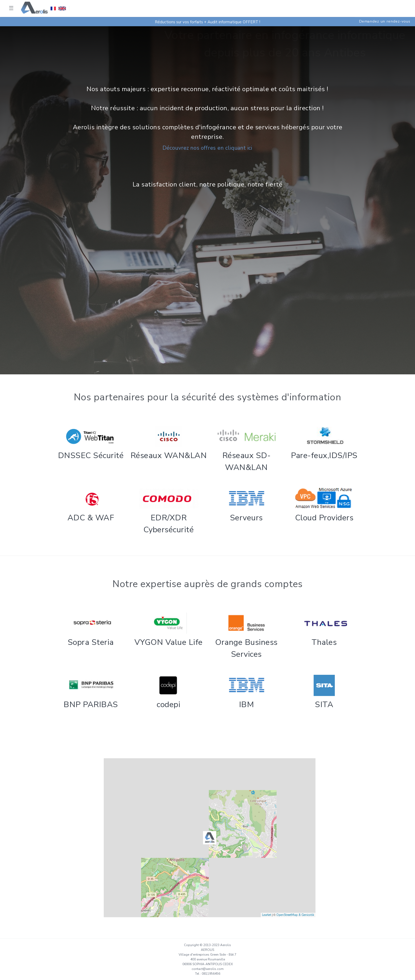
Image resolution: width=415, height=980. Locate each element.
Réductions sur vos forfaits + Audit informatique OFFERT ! (207, 22)
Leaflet (266, 915)
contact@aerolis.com (208, 969)
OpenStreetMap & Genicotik (295, 915)
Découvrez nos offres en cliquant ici (207, 148)
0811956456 (211, 974)
